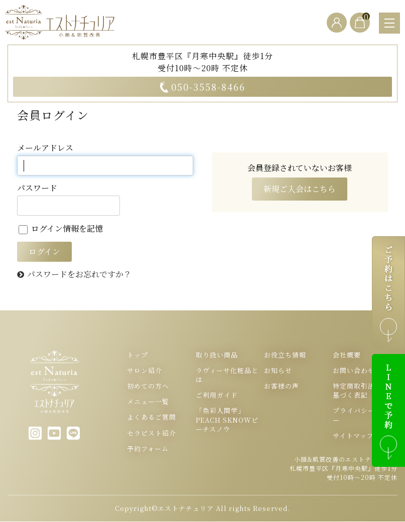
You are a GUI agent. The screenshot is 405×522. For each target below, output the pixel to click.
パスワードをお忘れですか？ (79, 274)
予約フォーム (148, 448)
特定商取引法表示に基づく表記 (364, 391)
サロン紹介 (144, 370)
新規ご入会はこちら (299, 189)
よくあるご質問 (151, 417)
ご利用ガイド (217, 395)
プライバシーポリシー (364, 416)
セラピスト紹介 (151, 433)
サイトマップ (353, 435)
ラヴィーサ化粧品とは (227, 375)
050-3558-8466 (202, 86)
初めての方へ (148, 386)
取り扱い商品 (217, 355)
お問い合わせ (354, 370)
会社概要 (347, 355)
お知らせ (278, 370)
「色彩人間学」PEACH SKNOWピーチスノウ (227, 420)
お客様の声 (281, 386)
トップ (137, 355)
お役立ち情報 (285, 355)
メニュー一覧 (148, 402)
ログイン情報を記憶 (61, 228)
